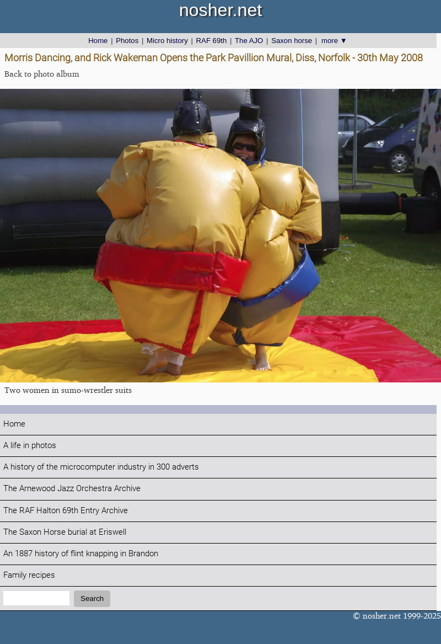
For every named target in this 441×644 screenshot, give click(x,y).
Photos (127, 40)
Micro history (167, 40)
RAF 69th (211, 40)
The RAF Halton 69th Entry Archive (65, 510)
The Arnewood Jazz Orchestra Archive (72, 488)
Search (92, 598)
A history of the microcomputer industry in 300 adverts (101, 467)
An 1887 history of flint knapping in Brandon (80, 553)
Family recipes (29, 575)
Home (97, 40)
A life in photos (29, 445)
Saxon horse (291, 40)
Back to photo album (41, 73)
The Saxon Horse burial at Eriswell (64, 532)
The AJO (249, 40)
